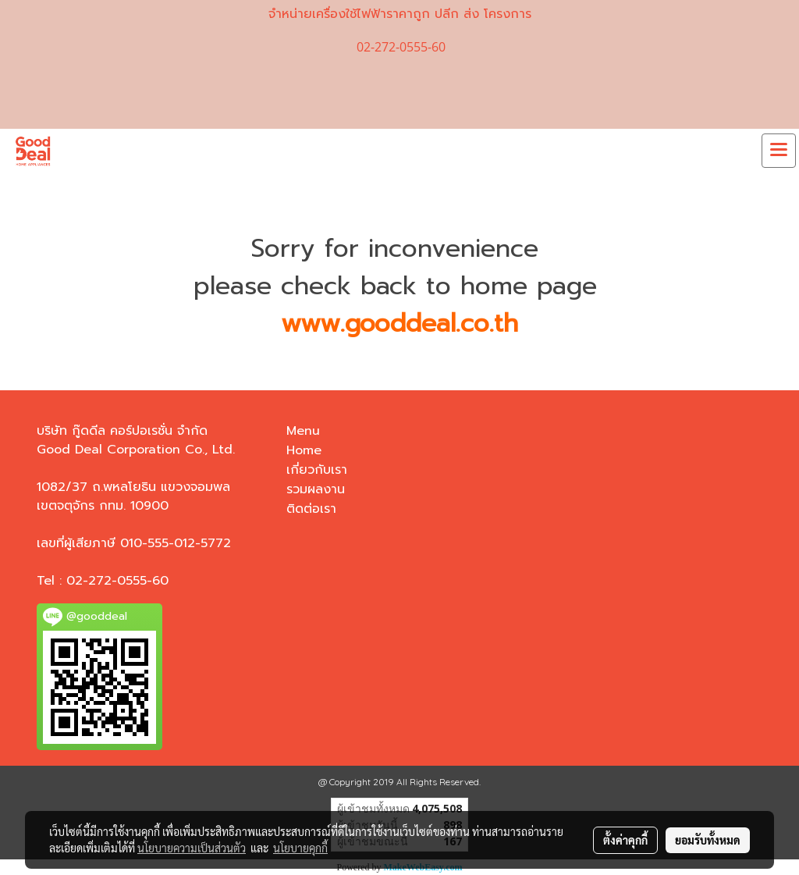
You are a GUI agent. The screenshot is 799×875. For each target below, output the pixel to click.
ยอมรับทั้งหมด (707, 840)
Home (303, 450)
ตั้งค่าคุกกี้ (625, 840)
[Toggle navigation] (779, 150)
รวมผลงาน (315, 489)
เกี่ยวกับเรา (316, 470)
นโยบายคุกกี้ (300, 848)
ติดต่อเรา (311, 509)
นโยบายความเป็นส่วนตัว (191, 848)
